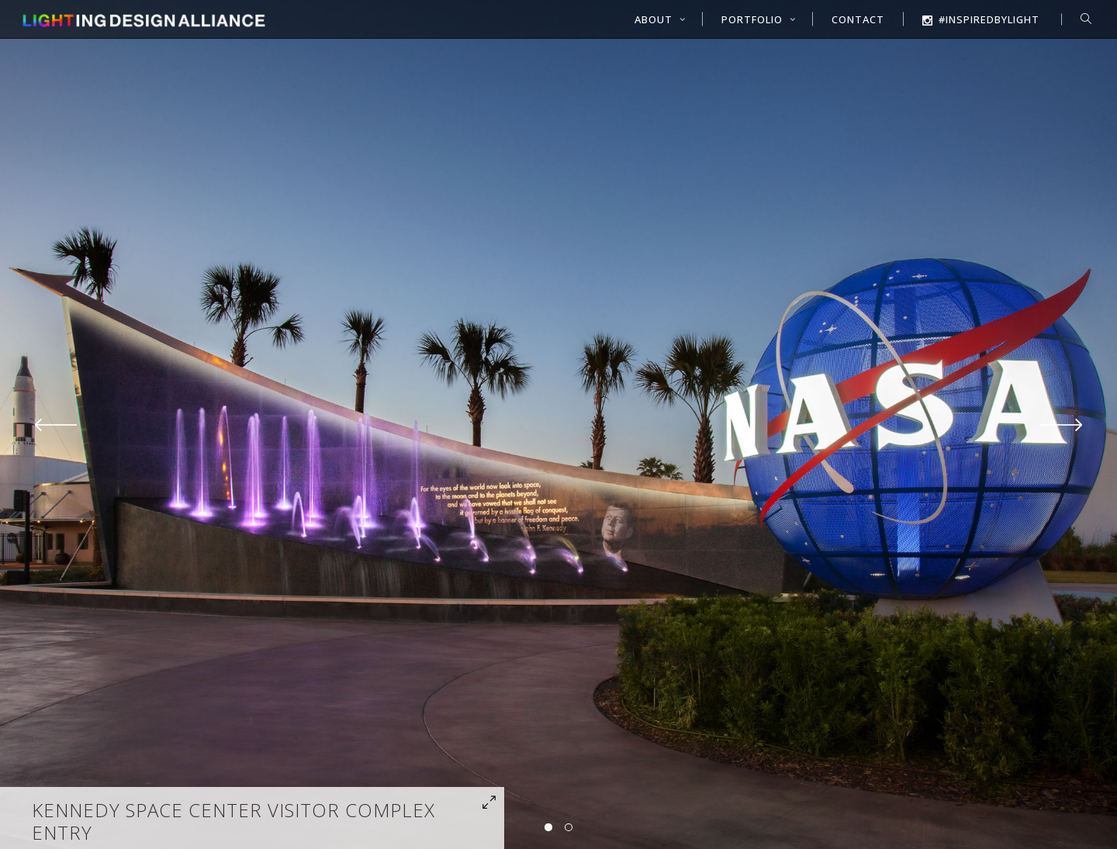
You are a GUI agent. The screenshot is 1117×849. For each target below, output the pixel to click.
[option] (558, 424)
